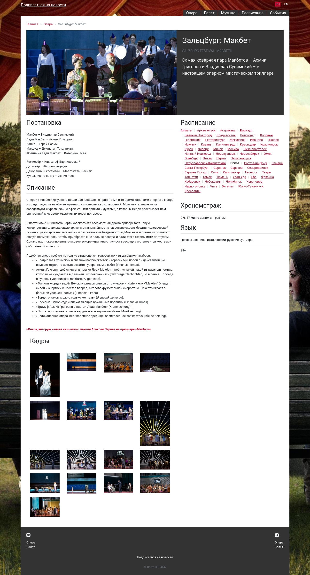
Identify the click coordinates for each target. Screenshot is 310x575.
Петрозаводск (241, 158)
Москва (233, 149)
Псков (234, 163)
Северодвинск (257, 168)
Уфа (253, 177)
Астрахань (227, 130)
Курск (189, 149)
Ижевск (273, 140)
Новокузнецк (225, 153)
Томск (207, 177)
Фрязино (267, 177)
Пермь (221, 158)
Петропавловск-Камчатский (205, 163)
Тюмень (222, 177)
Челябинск (234, 181)
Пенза (207, 158)
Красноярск (269, 144)
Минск (218, 149)
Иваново (256, 140)
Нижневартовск (255, 149)
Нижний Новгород (198, 153)
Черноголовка (195, 186)
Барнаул (246, 130)
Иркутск (190, 144)
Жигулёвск (237, 140)
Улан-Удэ (239, 177)
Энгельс (228, 186)
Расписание (253, 13)
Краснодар (248, 144)
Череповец (254, 181)
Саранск (220, 168)
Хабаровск (192, 181)
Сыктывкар (231, 172)
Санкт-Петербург (197, 168)
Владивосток (226, 135)
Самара (277, 163)
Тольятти (191, 177)
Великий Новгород (198, 135)
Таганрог (251, 172)
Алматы (186, 130)
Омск (267, 153)
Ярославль (192, 191)
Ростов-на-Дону (255, 163)
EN (286, 4)
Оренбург (191, 158)
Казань (206, 144)
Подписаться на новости (43, 5)
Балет (209, 13)
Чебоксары (213, 181)
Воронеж (266, 135)
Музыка (228, 13)
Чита (213, 186)
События (278, 13)
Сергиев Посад (195, 172)
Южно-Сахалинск (251, 186)
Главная (32, 24)
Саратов (237, 168)
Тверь (266, 172)
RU (277, 4)
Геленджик (193, 140)
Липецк (203, 149)
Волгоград (247, 135)
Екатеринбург (215, 140)
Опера (191, 13)
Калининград (225, 144)
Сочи (214, 172)
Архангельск (206, 130)
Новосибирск (249, 153)
